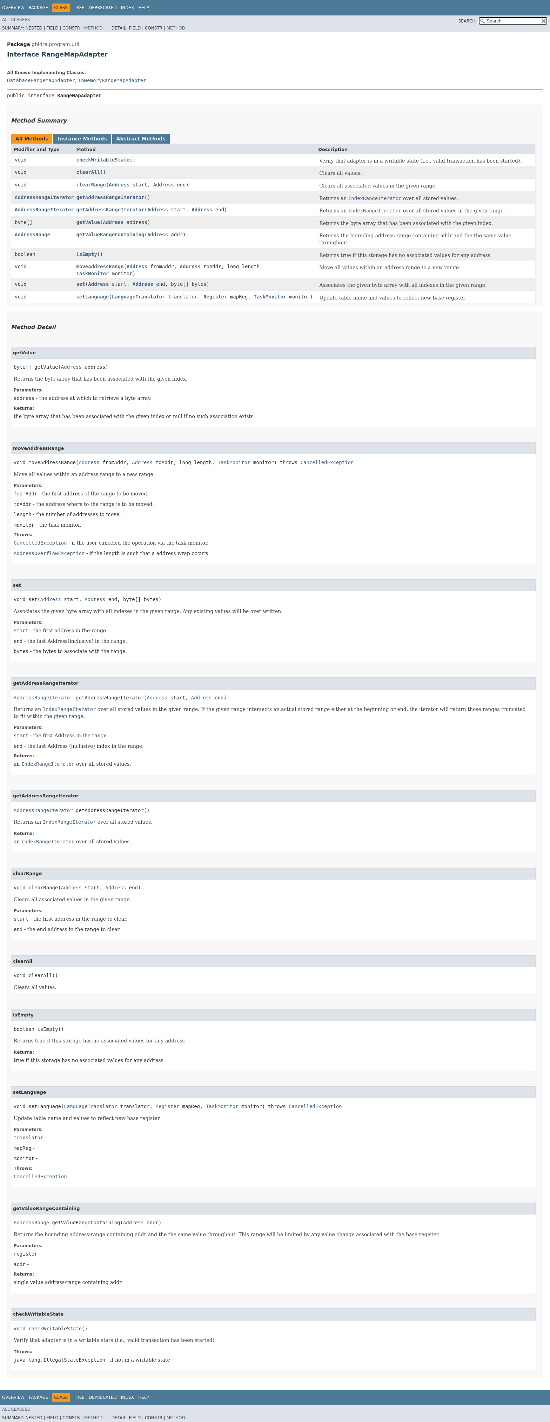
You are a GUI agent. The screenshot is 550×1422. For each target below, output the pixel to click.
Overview (13, 7)
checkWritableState (103, 160)
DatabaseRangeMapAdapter (41, 80)
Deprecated (103, 7)
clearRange (91, 184)
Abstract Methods (141, 138)
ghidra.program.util (55, 44)
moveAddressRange (100, 266)
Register (215, 296)
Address (119, 184)
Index (127, 7)
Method (93, 28)
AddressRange (32, 234)
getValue (88, 222)
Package (38, 7)
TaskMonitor (92, 273)
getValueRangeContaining (110, 234)
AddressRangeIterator (44, 197)
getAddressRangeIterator (110, 197)
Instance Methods (82, 138)
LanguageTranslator (138, 296)
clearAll (88, 172)
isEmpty (86, 254)
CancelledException (327, 462)
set (80, 284)
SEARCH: (467, 21)
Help (143, 7)
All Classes (16, 19)
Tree (79, 7)
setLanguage (92, 296)
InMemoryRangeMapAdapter (112, 80)
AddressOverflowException (49, 553)
